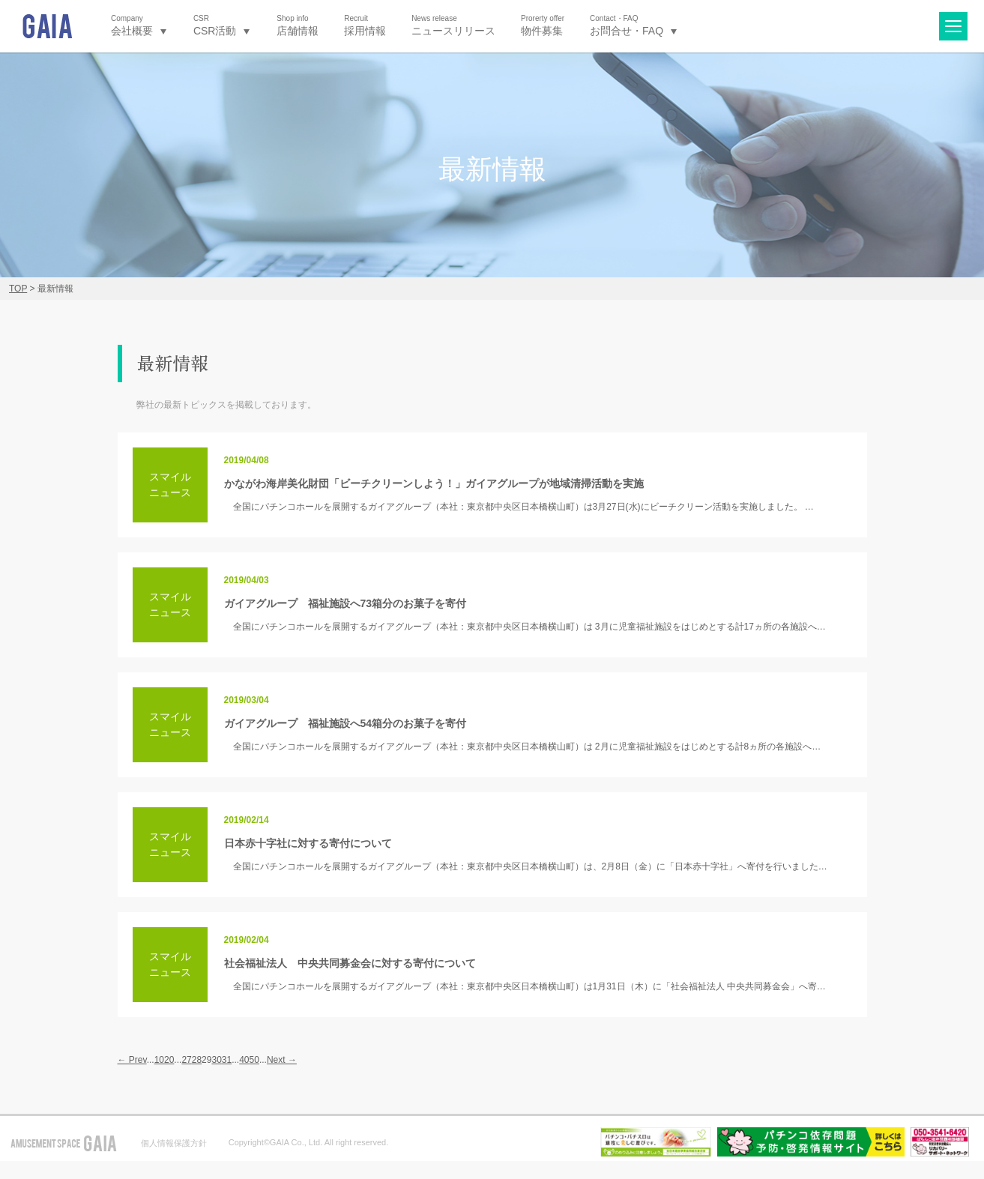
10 (159, 1060)
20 (169, 1060)
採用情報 (365, 25)
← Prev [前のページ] (132, 1060)
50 (254, 1060)
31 (227, 1060)
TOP (18, 288)
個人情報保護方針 (174, 1143)
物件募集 (542, 25)
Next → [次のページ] (282, 1060)
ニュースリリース (453, 25)
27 (186, 1060)
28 (197, 1060)
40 (244, 1060)
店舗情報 (298, 25)
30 (216, 1060)
